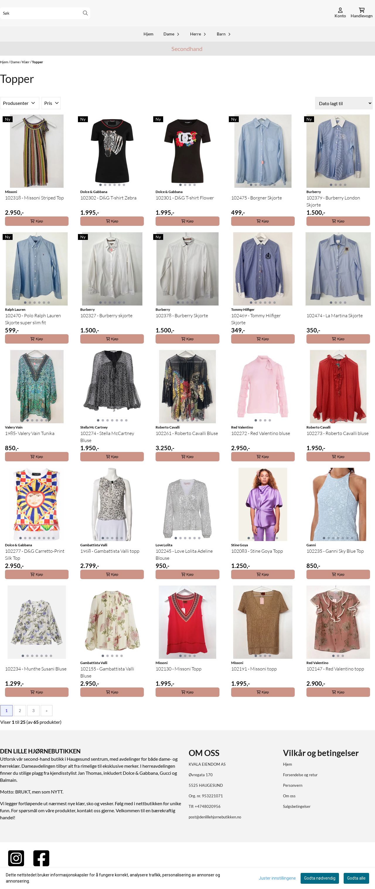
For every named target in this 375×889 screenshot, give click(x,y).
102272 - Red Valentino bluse (260, 448)
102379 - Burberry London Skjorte (333, 215)
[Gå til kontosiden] (340, 20)
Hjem (4, 76)
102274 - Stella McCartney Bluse (107, 451)
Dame (15, 76)
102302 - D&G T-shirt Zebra (108, 212)
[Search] (85, 20)
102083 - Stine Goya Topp (257, 566)
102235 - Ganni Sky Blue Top (335, 566)
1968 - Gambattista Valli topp (109, 566)
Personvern (292, 800)
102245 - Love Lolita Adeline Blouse (184, 569)
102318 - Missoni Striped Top (34, 212)
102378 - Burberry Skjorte (182, 330)
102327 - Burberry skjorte (106, 330)
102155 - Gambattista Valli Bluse (107, 686)
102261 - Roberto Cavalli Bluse (187, 448)
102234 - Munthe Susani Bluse (36, 683)
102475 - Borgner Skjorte (256, 212)
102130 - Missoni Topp (179, 683)
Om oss (289, 810)
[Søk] (45, 20)
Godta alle (356, 878)
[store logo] (187, 20)
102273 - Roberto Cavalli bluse (337, 448)
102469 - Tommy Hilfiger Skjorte (256, 333)
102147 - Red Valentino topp (335, 683)
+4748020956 (208, 821)
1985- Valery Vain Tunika (29, 448)
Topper (37, 76)
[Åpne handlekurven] (361, 20)
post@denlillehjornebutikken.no (215, 831)
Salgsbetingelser (297, 821)
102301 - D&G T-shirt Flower (185, 212)
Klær (26, 76)
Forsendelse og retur (300, 789)
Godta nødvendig (319, 878)
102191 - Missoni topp (254, 683)
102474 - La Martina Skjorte (334, 330)
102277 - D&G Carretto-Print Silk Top (34, 569)
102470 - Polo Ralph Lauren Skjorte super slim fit (33, 333)
